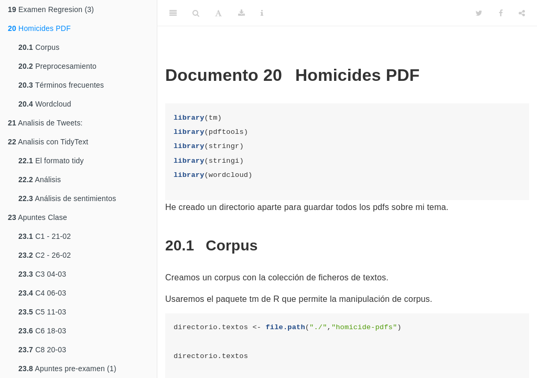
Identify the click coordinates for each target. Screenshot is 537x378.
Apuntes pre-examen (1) (67, 368)
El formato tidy (51, 160)
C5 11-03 (42, 312)
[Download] (241, 13)
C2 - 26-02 (44, 255)
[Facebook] (501, 13)
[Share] (522, 13)
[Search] (196, 13)
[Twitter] (479, 13)
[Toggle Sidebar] (173, 13)
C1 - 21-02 (44, 236)
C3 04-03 (42, 274)
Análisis (39, 179)
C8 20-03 (42, 349)
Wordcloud (44, 104)
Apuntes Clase (37, 217)
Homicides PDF (39, 28)
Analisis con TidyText (48, 142)
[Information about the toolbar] (262, 13)
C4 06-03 (42, 293)
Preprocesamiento (57, 66)
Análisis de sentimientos (67, 198)
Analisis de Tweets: (45, 123)
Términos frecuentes (61, 85)
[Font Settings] (218, 13)
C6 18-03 (42, 331)
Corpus (38, 47)
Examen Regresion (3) (51, 9)
